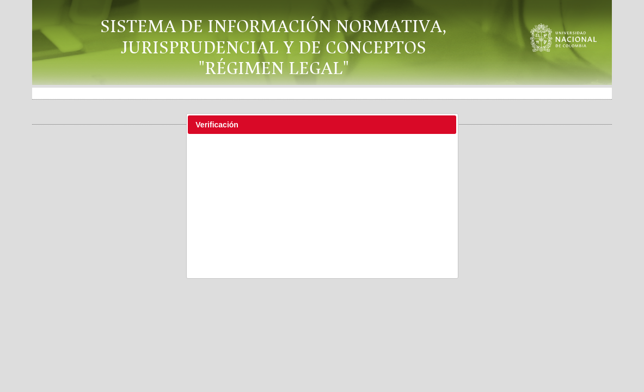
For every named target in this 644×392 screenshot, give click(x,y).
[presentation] (323, 166)
